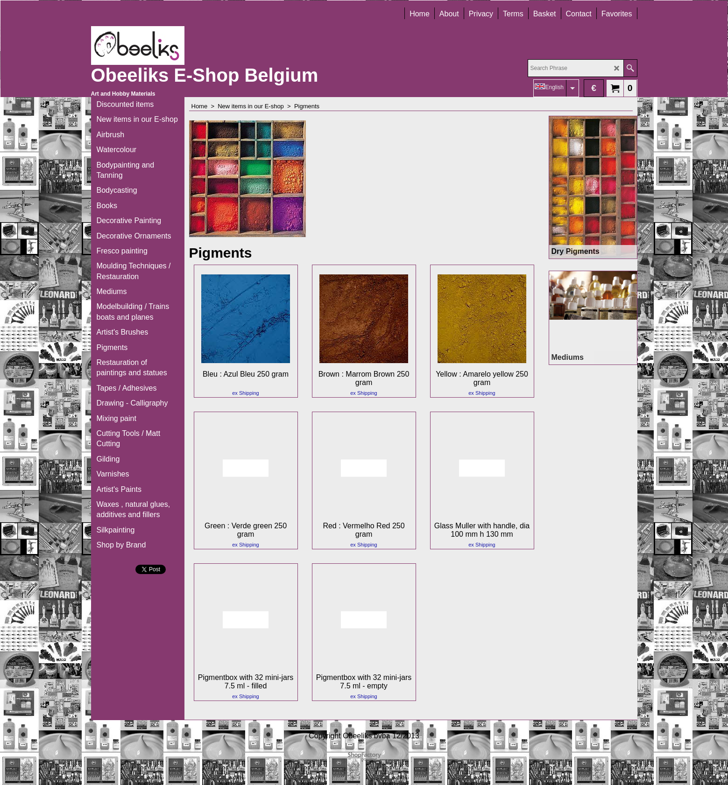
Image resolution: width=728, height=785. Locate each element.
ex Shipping (245, 393)
